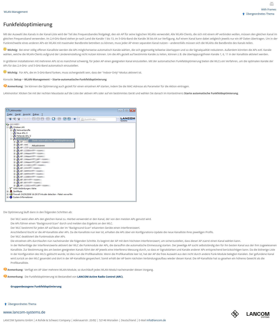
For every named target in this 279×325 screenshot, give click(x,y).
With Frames (268, 9)
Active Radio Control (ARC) (100, 276)
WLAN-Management (16, 11)
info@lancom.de (156, 320)
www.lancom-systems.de (24, 312)
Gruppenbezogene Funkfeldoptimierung (36, 286)
